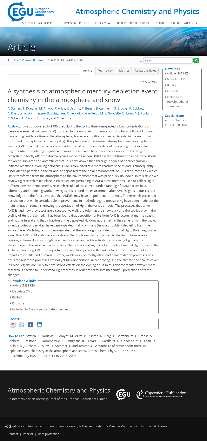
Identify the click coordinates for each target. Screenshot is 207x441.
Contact (13, 434)
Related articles (145, 70)
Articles (13, 60)
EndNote (18, 303)
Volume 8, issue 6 (34, 60)
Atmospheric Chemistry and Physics (137, 11)
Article (87, 70)
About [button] (160, 23)
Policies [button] (84, 23)
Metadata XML (22, 291)
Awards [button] (145, 23)
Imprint (28, 434)
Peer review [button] (103, 23)
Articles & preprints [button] (42, 23)
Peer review (106, 70)
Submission (68, 23)
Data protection (48, 434)
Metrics (124, 70)
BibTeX (17, 297)
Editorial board (126, 23)
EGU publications (181, 23)
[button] (141, 60)
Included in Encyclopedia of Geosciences (40, 309)
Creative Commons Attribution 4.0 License (138, 426)
